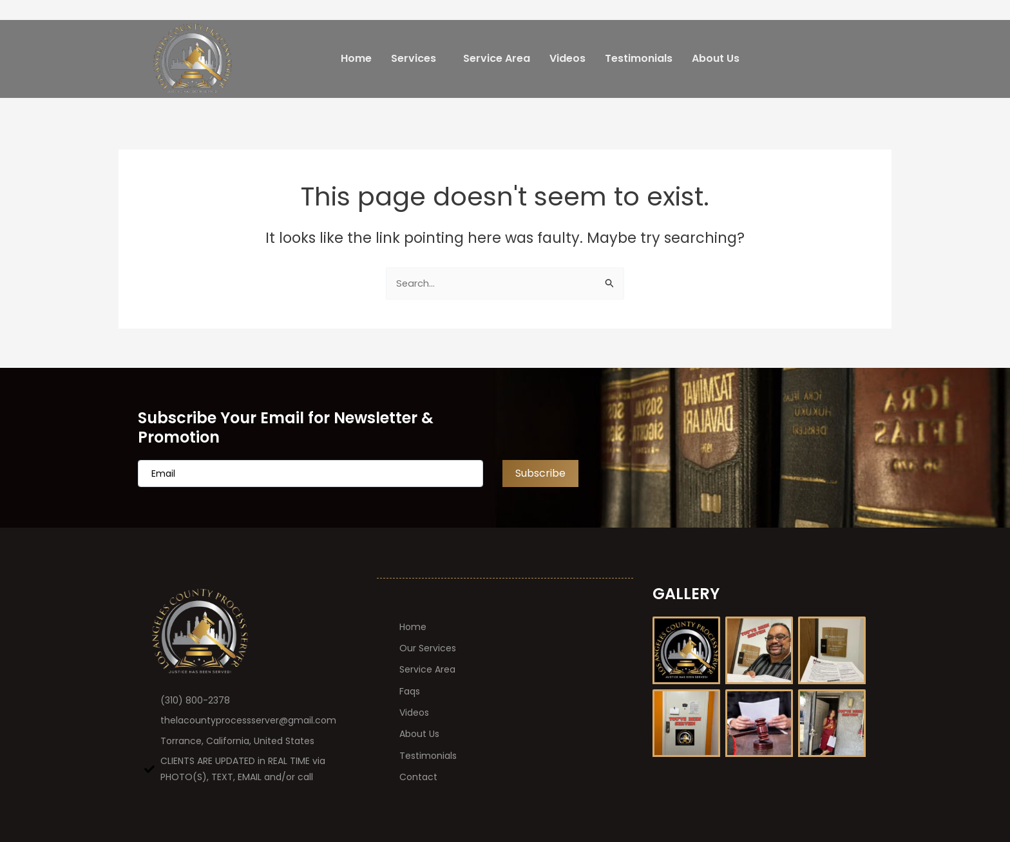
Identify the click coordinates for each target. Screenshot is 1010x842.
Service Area (496, 58)
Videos (567, 58)
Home (356, 58)
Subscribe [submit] (540, 472)
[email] (310, 472)
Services (413, 58)
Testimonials (638, 58)
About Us (715, 58)
